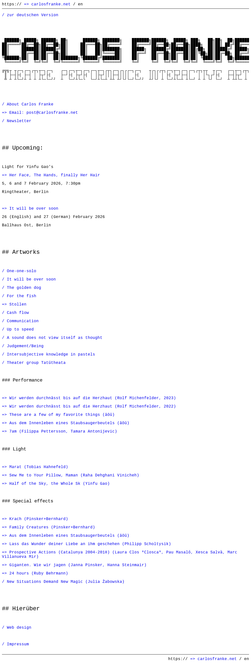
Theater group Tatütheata (36, 362)
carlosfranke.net (51, 4)
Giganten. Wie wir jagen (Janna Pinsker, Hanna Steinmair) (78, 565)
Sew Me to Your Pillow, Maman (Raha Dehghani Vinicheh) (74, 475)
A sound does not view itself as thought (54, 337)
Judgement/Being (25, 346)
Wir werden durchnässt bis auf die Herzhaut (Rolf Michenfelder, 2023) (92, 398)
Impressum (18, 644)
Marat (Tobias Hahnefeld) (38, 467)
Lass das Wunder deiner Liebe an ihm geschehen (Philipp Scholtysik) (90, 544)
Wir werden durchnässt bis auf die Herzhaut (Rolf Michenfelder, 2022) (92, 406)
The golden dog (24, 287)
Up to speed (20, 329)
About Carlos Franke (30, 104)
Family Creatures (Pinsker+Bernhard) (52, 527)
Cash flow (18, 312)
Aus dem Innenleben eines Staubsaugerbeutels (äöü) (69, 423)
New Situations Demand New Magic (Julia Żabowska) (66, 581)
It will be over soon (33, 208)
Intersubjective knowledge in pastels (51, 354)
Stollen (17, 304)
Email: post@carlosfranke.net (43, 112)
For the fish (21, 296)
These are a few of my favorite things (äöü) (62, 414)
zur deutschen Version (32, 15)
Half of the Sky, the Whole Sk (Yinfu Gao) (59, 483)
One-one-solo (21, 271)
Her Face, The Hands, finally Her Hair (54, 175)
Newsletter (19, 121)
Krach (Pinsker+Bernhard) (38, 519)
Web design (19, 627)
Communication (23, 321)
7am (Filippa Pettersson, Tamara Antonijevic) (63, 431)
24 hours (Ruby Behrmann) (38, 573)
